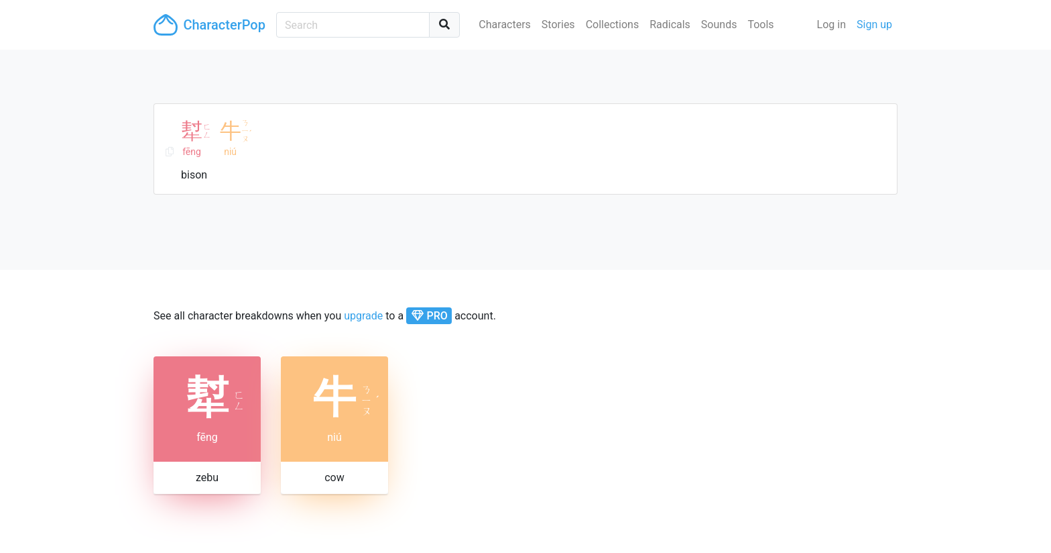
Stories (558, 24)
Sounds (719, 24)
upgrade (363, 315)
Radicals (670, 24)
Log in (831, 24)
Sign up (874, 24)
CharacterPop (209, 25)
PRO (429, 315)
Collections (612, 24)
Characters (505, 24)
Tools (760, 24)
